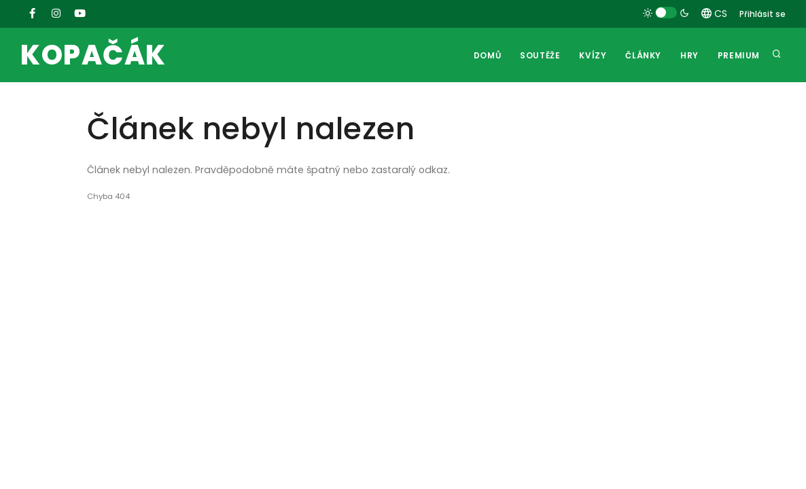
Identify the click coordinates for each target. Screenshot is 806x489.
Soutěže (540, 55)
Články (643, 55)
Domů (487, 55)
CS (714, 13)
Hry (689, 55)
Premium (739, 55)
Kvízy (592, 55)
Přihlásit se (762, 14)
